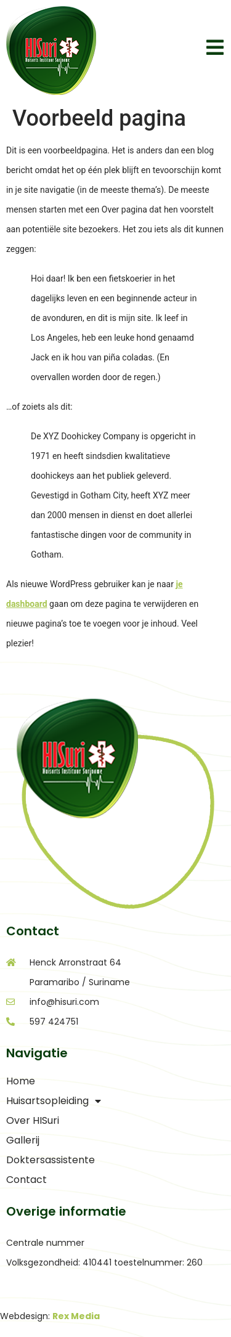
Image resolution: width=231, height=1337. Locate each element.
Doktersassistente (50, 1160)
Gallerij (22, 1140)
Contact (26, 1179)
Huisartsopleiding (53, 1101)
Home (20, 1081)
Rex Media (76, 1316)
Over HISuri (32, 1120)
